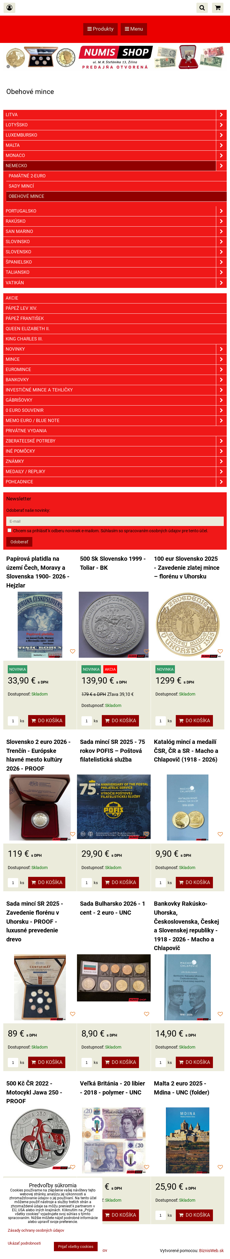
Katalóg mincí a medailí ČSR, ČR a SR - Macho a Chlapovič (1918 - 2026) (186, 750)
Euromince (116, 370)
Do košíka (46, 720)
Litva (116, 115)
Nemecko (116, 166)
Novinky (116, 349)
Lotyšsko (116, 125)
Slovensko (116, 252)
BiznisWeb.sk (211, 1250)
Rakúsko (116, 221)
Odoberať (19, 541)
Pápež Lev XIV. (21, 308)
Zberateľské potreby (116, 441)
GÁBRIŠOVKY (116, 400)
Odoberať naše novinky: (28, 510)
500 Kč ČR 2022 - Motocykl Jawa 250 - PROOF (34, 1092)
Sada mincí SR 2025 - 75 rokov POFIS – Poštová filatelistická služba (112, 750)
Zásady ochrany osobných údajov (36, 1230)
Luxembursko (116, 135)
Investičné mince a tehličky (116, 390)
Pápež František (25, 318)
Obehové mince (26, 196)
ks (16, 721)
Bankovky (116, 380)
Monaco (116, 156)
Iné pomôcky (116, 451)
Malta (116, 145)
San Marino (116, 232)
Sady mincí (21, 186)
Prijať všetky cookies (75, 1246)
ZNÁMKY (116, 461)
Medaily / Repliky (116, 472)
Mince (116, 359)
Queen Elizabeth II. (28, 328)
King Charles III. (24, 339)
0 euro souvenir (116, 410)
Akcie (12, 298)
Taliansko (116, 272)
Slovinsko (116, 242)
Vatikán (116, 283)
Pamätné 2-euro (27, 176)
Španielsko (116, 262)
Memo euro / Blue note (116, 421)
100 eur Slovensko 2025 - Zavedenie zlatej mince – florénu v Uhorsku (187, 567)
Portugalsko (116, 211)
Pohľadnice (116, 482)
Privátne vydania (26, 430)
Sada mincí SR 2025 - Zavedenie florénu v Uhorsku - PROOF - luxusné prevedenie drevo (34, 921)
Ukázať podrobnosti (24, 1243)
